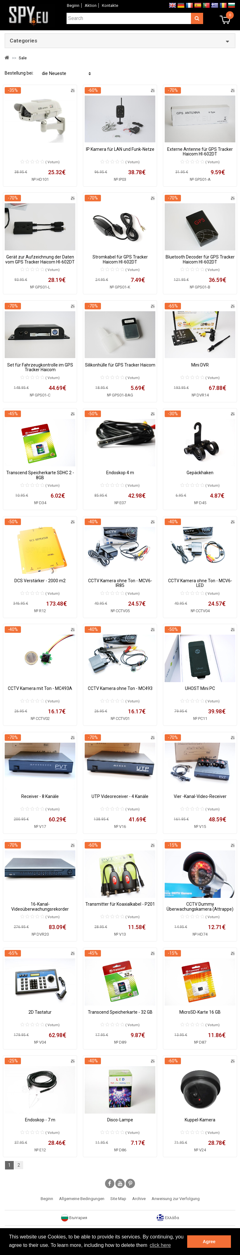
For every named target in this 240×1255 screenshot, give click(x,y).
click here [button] (160, 1245)
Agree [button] (209, 1241)
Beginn (73, 5)
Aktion (91, 5)
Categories (23, 40)
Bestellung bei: (19, 73)
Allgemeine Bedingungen (81, 1198)
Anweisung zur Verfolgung (176, 1198)
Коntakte (110, 5)
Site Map (118, 1198)
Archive (139, 1198)
